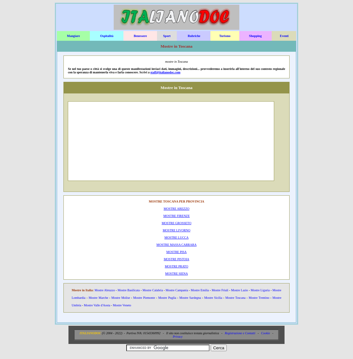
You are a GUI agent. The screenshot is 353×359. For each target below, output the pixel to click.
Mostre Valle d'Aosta (97, 305)
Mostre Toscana (235, 297)
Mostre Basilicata (129, 290)
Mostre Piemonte (144, 297)
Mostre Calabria (153, 290)
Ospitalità (106, 36)
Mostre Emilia (200, 290)
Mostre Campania (177, 290)
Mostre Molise (120, 297)
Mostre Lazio (239, 290)
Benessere (140, 36)
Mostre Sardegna (190, 297)
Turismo (225, 36)
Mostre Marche (98, 297)
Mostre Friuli (220, 290)
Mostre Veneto (122, 305)
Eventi (284, 36)
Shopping (255, 36)
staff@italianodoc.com (165, 72)
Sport (167, 36)
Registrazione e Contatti (240, 333)
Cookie (265, 333)
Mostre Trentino (259, 297)
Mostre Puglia (167, 297)
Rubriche (194, 36)
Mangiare (73, 36)
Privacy (177, 336)
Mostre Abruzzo (105, 290)
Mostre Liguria (260, 290)
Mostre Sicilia (213, 297)
